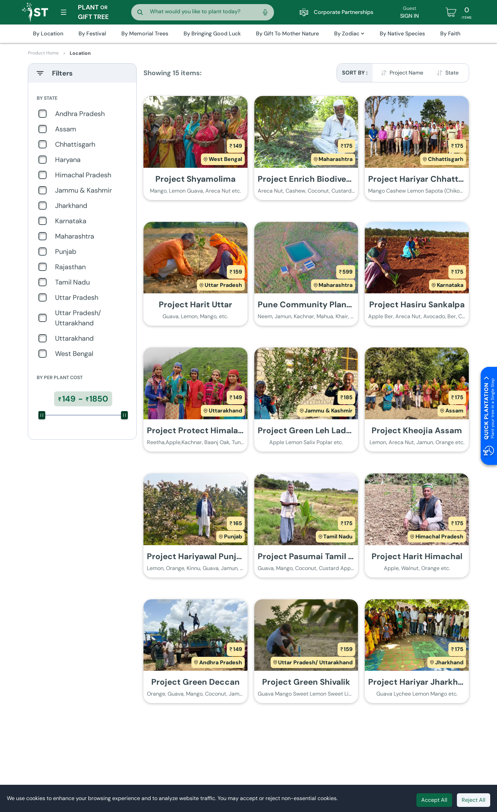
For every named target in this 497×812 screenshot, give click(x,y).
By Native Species (402, 33)
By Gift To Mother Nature (287, 33)
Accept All (434, 799)
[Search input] (201, 11)
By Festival (92, 33)
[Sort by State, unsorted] (448, 72)
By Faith (450, 33)
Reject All (473, 799)
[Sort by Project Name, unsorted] (403, 72)
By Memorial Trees (144, 33)
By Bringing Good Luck (212, 33)
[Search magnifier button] (140, 12)
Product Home (43, 53)
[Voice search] (265, 12)
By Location (48, 33)
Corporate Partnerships (336, 12)
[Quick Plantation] (487, 417)
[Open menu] (63, 12)
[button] (349, 34)
